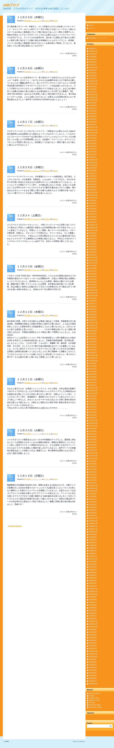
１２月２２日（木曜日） (31, 311)
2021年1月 (93, 157)
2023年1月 (93, 92)
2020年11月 (93, 162)
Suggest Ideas (94, 698)
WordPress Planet (95, 707)
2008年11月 (93, 529)
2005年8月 (93, 599)
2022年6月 (93, 111)
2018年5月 (93, 244)
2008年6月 (93, 542)
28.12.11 (47, 125)
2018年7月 (93, 238)
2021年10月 (93, 132)
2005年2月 (93, 616)
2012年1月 (93, 450)
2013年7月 (93, 401)
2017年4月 (93, 279)
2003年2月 (93, 678)
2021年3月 (93, 151)
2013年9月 (93, 396)
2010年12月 (93, 485)
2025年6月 (93, 62)
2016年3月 (93, 314)
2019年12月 (93, 192)
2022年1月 (93, 124)
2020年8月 (93, 170)
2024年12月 (93, 67)
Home (91, 25)
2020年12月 (93, 160)
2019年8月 (93, 203)
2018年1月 (93, 255)
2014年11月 (93, 358)
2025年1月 (93, 65)
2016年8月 (93, 301)
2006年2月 (93, 583)
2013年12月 (93, 388)
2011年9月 (93, 461)
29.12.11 (47, 72)
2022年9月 (93, 103)
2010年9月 (93, 494)
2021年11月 (93, 130)
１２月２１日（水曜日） (31, 379)
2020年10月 (93, 165)
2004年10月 (93, 627)
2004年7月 (93, 632)
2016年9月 (93, 298)
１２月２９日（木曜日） (31, 17)
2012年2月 (93, 447)
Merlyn (55, 21)
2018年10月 (93, 230)
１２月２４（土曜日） (30, 215)
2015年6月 (93, 339)
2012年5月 (93, 439)
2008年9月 (93, 534)
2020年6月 (93, 176)
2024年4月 (93, 70)
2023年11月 (93, 81)
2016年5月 (93, 309)
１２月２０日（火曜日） (31, 430)
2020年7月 (93, 173)
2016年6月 (93, 306)
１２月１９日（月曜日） (31, 475)
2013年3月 (93, 412)
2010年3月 (93, 510)
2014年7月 (93, 369)
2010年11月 (93, 488)
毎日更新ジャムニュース (32, 21)
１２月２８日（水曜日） (31, 68)
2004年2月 (93, 646)
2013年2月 (93, 415)
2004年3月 (93, 643)
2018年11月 (93, 227)
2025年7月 (93, 59)
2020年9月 (93, 168)
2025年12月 (93, 51)
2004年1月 (93, 648)
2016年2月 (93, 317)
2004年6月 (93, 635)
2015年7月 (93, 336)
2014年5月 (93, 374)
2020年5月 (93, 179)
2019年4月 (93, 214)
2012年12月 (93, 420)
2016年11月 (93, 293)
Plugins (91, 696)
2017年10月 (93, 263)
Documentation (94, 693)
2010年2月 (93, 513)
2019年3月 (93, 217)
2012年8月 (93, 431)
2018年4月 (93, 246)
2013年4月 (93, 409)
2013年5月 (93, 407)
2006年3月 (93, 580)
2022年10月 (93, 100)
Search (89, 723)
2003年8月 (93, 662)
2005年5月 (93, 608)
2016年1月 (93, 320)
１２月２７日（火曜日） (31, 121)
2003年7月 (93, 665)
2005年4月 (93, 610)
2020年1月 (93, 189)
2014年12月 (93, 355)
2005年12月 (93, 589)
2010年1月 (93, 515)
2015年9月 (93, 331)
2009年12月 (93, 518)
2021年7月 (93, 141)
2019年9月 (93, 200)
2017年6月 (93, 274)
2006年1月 (93, 586)
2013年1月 (93, 418)
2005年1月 (93, 618)
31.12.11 (47, 21)
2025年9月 (93, 54)
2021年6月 (93, 143)
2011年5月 (93, 472)
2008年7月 (93, 540)
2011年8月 (93, 464)
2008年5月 (93, 545)
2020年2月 (93, 187)
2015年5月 (93, 341)
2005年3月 (93, 613)
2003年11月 (93, 654)
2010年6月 (93, 502)
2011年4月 (93, 475)
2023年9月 (93, 86)
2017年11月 (93, 260)
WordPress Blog (95, 705)
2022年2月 (93, 122)
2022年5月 (93, 113)
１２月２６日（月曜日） (31, 167)
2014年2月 (93, 382)
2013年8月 (93, 399)
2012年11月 (93, 423)
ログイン (92, 28)
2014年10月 (93, 360)
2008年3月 (93, 551)
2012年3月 (93, 445)
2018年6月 (93, 241)
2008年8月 (93, 537)
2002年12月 (93, 684)
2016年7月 (93, 303)
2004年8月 (93, 629)
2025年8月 (93, 56)
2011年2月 (93, 480)
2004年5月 (93, 637)
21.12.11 (47, 434)
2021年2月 (93, 154)
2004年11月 (93, 624)
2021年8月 (93, 138)
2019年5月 (93, 211)
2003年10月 (93, 656)
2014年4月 (93, 377)
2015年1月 (93, 352)
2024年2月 (93, 75)
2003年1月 (93, 681)
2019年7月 (93, 206)
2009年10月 (93, 523)
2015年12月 (93, 322)
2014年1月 (93, 385)
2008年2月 (93, 553)
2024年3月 (93, 73)
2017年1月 (93, 287)
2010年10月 (93, 491)
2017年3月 (93, 282)
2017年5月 (93, 276)
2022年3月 (93, 119)
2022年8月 (93, 105)
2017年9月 (93, 265)
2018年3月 (93, 249)
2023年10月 (93, 84)
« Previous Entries (15, 526)
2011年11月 (93, 456)
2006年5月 (93, 575)
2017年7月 (93, 271)
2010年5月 (93, 504)
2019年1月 (93, 222)
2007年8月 (93, 564)
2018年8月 (93, 236)
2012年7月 (93, 434)
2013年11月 (93, 390)
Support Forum (94, 700)
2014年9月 (93, 363)
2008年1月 (93, 556)
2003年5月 (93, 670)
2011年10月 (93, 458)
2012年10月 (93, 426)
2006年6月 (93, 572)
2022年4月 (93, 116)
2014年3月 (93, 380)
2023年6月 (93, 89)
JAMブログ (11, 5)
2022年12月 (93, 94)
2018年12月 (93, 225)
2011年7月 (93, 466)
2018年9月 (93, 233)
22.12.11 (47, 315)
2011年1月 (93, 483)
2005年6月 (93, 605)
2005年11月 (93, 591)
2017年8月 (93, 268)
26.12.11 (47, 171)
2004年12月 (93, 621)
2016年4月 (93, 312)
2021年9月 (93, 135)
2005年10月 (93, 594)
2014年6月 (93, 371)
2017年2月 (93, 284)
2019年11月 (93, 195)
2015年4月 (93, 344)
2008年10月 (93, 532)
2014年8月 (93, 366)
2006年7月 (93, 570)
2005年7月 (93, 602)
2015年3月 (93, 347)
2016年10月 (93, 295)
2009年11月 (93, 521)
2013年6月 (93, 404)
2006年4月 (93, 578)
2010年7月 (93, 499)
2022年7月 (93, 108)
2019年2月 (93, 219)
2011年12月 (93, 453)
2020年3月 (93, 184)
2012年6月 (93, 437)
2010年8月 (93, 496)
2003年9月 (93, 659)
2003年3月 (93, 675)
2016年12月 (93, 290)
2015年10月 (93, 328)
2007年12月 (93, 559)
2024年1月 (93, 78)
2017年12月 (93, 257)
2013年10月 (93, 393)
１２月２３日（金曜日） (31, 266)
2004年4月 (93, 640)
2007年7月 (93, 567)
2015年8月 (93, 333)
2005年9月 (93, 597)
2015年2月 (93, 350)
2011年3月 (93, 477)
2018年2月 (93, 252)
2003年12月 (93, 651)
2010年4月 (93, 507)
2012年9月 (93, 428)
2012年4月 (93, 442)
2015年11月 (93, 325)
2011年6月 (93, 469)
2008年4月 (93, 548)
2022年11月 (93, 97)
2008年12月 (93, 526)
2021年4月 (93, 149)
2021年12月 (93, 127)
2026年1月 (93, 48)
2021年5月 (93, 146)
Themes (92, 702)
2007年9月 (93, 561)
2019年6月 (93, 208)
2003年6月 (93, 667)
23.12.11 (47, 270)
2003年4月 (93, 673)
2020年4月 (93, 181)
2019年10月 (93, 198)
